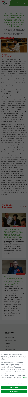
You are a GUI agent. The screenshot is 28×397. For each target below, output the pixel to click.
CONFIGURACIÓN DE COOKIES (14, 383)
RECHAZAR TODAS (14, 391)
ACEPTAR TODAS (14, 387)
